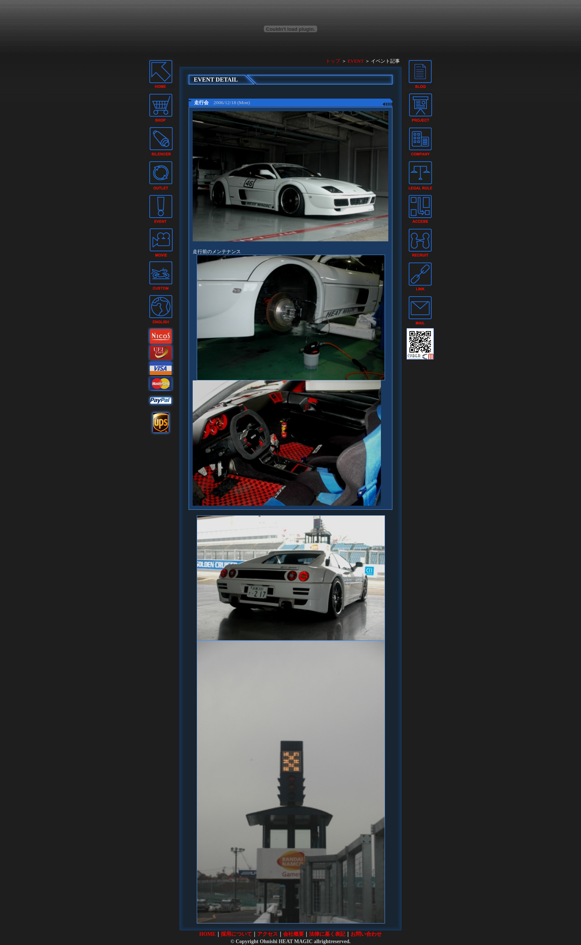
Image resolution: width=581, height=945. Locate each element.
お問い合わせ (366, 934)
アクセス (267, 934)
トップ (333, 61)
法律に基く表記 (327, 934)
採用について (236, 934)
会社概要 (293, 934)
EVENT (355, 61)
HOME (207, 934)
